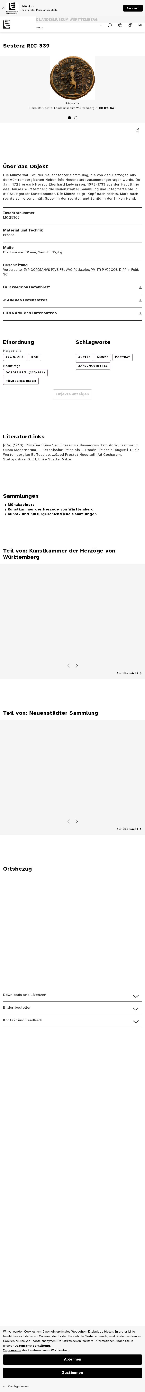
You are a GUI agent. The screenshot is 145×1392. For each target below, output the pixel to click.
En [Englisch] (140, 24)
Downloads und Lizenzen (24, 995)
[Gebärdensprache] (130, 25)
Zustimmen (72, 1373)
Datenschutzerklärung (32, 1345)
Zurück (68, 665)
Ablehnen (72, 1360)
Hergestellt (12, 350)
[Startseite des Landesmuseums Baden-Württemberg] (18, 27)
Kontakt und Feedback (22, 1020)
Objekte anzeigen (72, 394)
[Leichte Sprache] (120, 25)
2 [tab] (76, 118)
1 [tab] (70, 118)
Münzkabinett (21, 505)
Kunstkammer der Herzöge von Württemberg (51, 509)
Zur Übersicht (127, 673)
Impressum (12, 1350)
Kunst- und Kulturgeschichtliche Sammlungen (52, 514)
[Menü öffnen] (100, 24)
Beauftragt (11, 366)
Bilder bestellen (17, 1008)
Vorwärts (77, 665)
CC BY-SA (106, 108)
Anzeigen (133, 8)
